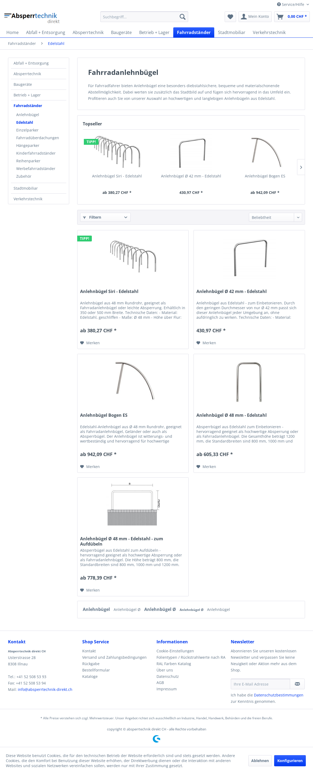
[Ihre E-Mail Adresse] (260, 684)
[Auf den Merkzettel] (90, 343)
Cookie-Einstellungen (175, 650)
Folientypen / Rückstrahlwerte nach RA (190, 657)
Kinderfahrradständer (36, 153)
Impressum (166, 688)
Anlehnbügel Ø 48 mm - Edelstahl (231, 415)
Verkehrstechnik (28, 198)
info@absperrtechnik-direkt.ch (45, 689)
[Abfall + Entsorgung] (45, 32)
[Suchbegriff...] (144, 16)
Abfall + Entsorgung (31, 63)
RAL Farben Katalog (173, 663)
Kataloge (90, 676)
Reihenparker (28, 160)
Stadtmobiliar (26, 188)
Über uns (164, 670)
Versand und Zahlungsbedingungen (114, 657)
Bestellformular (96, 670)
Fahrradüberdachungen (37, 137)
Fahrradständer (28, 105)
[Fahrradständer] (193, 32)
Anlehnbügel (27, 114)
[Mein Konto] (255, 16)
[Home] (12, 32)
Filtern (92, 217)
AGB (160, 682)
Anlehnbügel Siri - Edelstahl (117, 175)
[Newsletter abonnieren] (297, 684)
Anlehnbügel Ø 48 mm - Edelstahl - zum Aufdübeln (121, 541)
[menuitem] (144, 16)
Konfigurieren (290, 760)
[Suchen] (182, 16)
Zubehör (23, 176)
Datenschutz (167, 676)
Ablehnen (260, 760)
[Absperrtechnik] (88, 32)
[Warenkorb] (292, 16)
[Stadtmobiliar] (231, 32)
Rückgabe (91, 663)
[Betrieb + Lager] (154, 32)
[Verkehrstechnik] (269, 32)
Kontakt (89, 650)
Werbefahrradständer (35, 168)
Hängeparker (27, 145)
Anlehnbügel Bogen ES (265, 175)
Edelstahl (24, 122)
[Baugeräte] (121, 32)
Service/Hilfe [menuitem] (291, 4)
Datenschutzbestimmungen (278, 695)
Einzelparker (27, 130)
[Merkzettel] (230, 16)
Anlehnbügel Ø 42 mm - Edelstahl (191, 175)
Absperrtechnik (27, 73)
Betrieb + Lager (27, 94)
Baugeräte (23, 84)
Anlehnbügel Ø (128, 609)
